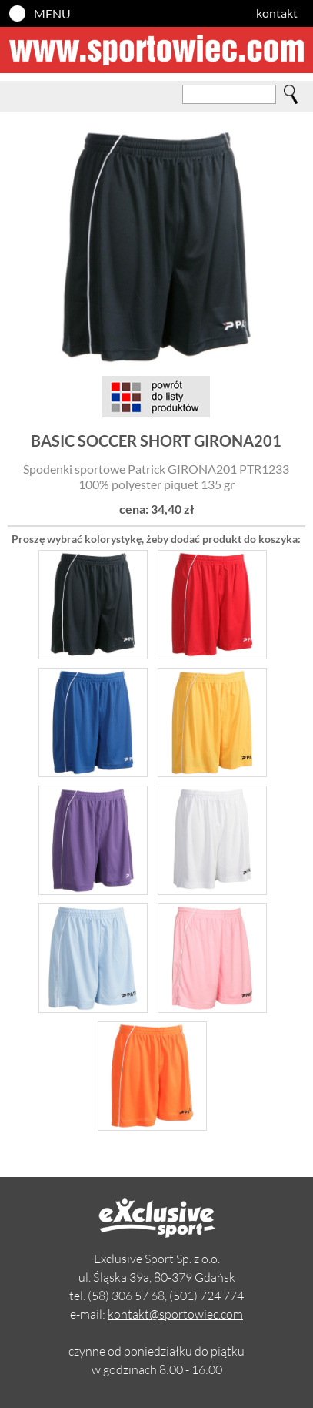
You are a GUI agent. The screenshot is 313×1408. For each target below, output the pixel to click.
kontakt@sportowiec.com (175, 1314)
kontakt (277, 12)
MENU (52, 13)
